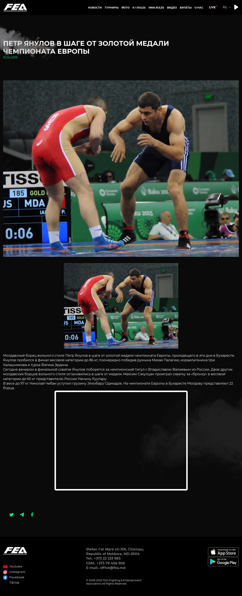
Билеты (186, 7)
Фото (126, 7)
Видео (172, 7)
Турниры (112, 7)
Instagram (17, 572)
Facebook (16, 577)
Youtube (15, 566)
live (212, 7)
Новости (95, 7)
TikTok (14, 583)
